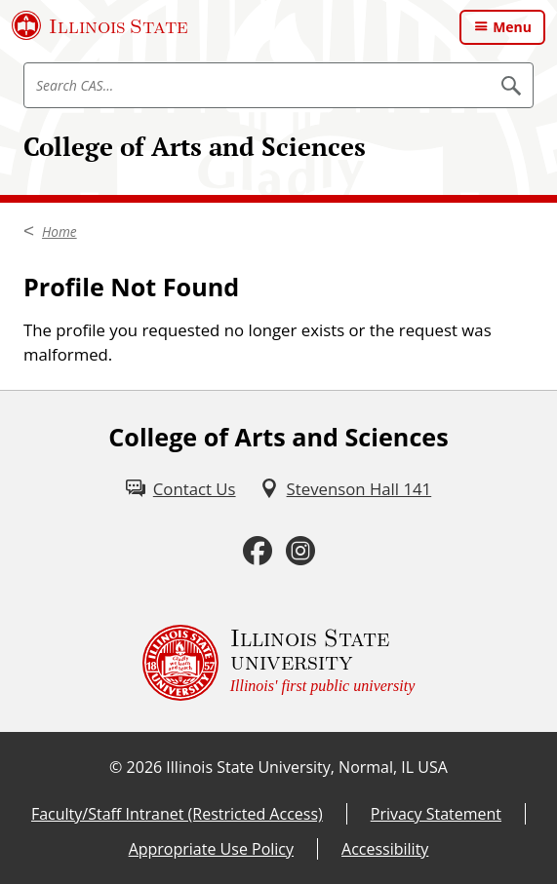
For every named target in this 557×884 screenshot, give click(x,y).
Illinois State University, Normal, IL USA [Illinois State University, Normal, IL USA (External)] (307, 767)
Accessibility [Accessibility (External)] (384, 849)
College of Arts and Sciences (194, 147)
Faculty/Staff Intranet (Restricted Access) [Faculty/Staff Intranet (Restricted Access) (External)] (177, 814)
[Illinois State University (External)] (100, 25)
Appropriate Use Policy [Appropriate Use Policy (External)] (211, 849)
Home (59, 231)
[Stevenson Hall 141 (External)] (345, 489)
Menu (512, 27)
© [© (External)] (115, 767)
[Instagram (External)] (300, 551)
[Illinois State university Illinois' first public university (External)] (279, 663)
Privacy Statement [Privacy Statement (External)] (436, 814)
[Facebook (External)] (257, 551)
